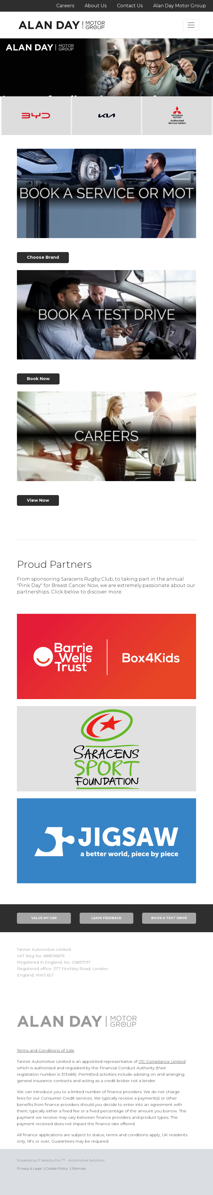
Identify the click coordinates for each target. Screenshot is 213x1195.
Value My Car (44, 918)
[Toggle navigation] (191, 25)
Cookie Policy (57, 1168)
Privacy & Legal (29, 1168)
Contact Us (130, 5)
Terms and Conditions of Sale (45, 1050)
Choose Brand (43, 257)
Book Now (38, 378)
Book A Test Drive (169, 918)
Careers (65, 5)
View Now (38, 500)
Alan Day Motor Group (179, 5)
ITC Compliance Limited (162, 1061)
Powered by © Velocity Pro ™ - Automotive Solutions (60, 1160)
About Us (96, 5)
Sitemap (78, 1168)
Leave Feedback (106, 918)
